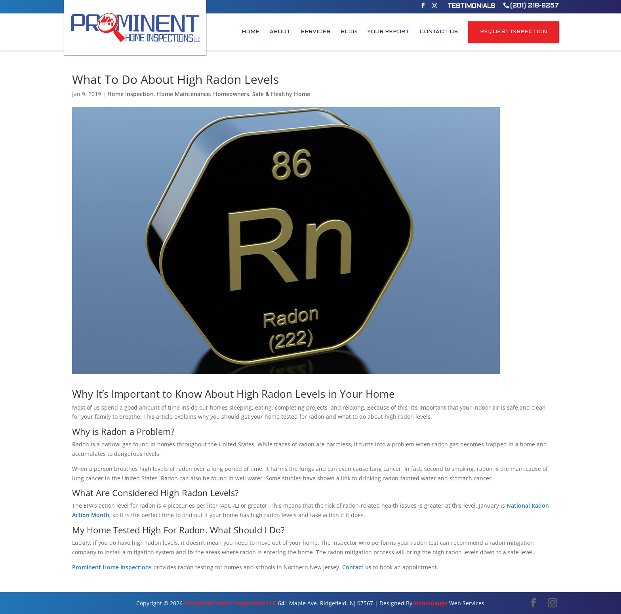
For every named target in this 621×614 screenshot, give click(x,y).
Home (250, 31)
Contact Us (438, 31)
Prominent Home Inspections (112, 567)
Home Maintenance (183, 94)
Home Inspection (130, 94)
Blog (349, 31)
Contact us (356, 567)
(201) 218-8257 (534, 6)
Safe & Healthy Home (281, 94)
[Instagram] (434, 8)
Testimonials (471, 6)
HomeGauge (431, 603)
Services (315, 31)
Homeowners (231, 94)
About (280, 31)
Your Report (388, 31)
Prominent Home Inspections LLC (230, 603)
